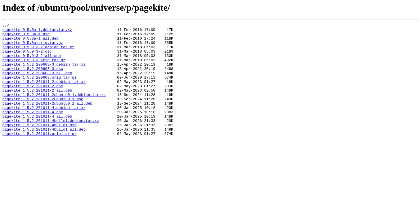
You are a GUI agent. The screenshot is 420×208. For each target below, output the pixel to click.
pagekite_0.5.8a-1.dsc (26, 36)
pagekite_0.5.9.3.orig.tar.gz (33, 67)
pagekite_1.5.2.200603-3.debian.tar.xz (44, 72)
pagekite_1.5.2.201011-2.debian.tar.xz (44, 93)
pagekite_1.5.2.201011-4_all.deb (37, 135)
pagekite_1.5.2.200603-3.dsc (32, 78)
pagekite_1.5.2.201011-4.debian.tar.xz (44, 124)
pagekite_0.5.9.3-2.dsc (27, 57)
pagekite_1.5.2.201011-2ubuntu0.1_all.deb (47, 119)
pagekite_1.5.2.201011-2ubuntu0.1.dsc (42, 114)
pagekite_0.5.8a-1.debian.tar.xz (37, 31)
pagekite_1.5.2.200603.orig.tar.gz (39, 88)
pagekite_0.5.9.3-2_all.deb (31, 62)
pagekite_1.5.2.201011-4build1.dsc (39, 145)
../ (5, 26)
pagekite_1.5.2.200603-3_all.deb (37, 83)
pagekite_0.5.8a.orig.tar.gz (32, 46)
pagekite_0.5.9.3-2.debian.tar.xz (38, 52)
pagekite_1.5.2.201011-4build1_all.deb (44, 150)
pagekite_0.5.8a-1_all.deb (30, 41)
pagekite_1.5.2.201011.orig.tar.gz (39, 156)
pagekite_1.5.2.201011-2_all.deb (37, 104)
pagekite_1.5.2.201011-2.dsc (32, 98)
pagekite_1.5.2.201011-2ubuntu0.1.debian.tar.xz (54, 109)
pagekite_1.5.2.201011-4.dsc (32, 130)
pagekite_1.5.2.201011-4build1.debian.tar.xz (50, 140)
